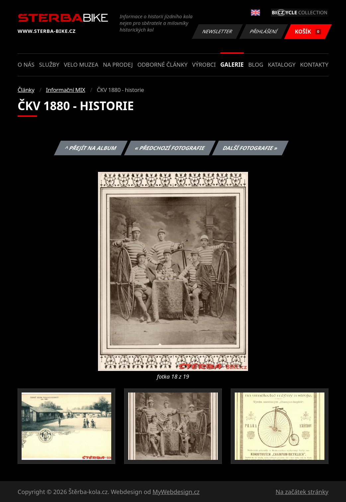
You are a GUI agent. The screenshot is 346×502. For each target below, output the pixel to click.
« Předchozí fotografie (169, 148)
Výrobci (204, 64)
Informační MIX (65, 90)
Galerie (232, 64)
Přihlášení (263, 31)
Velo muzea (81, 64)
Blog (255, 64)
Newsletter (217, 31)
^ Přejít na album (90, 148)
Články (26, 90)
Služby (49, 64)
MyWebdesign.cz (176, 492)
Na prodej (118, 64)
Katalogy (282, 64)
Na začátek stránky (302, 492)
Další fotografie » (250, 148)
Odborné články (162, 64)
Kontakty (314, 64)
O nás (26, 64)
